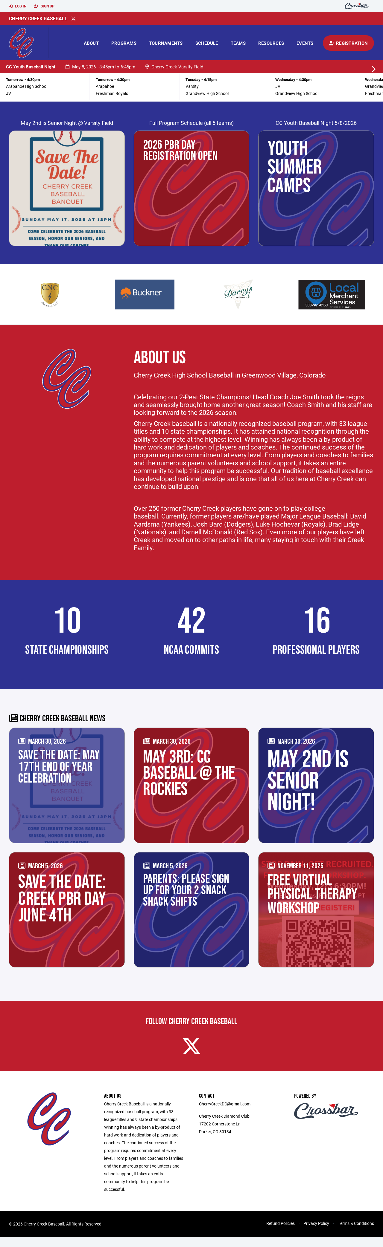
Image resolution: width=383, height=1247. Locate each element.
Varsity (192, 86)
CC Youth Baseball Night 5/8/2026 (316, 122)
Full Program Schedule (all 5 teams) (191, 122)
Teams (238, 43)
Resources (271, 43)
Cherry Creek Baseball (38, 18)
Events (305, 43)
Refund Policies (280, 1233)
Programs (123, 43)
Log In (17, 6)
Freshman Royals (112, 93)
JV (8, 93)
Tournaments (166, 43)
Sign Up (44, 6)
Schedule (206, 43)
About (91, 43)
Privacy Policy (316, 1233)
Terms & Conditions (356, 1233)
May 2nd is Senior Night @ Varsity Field (67, 122)
